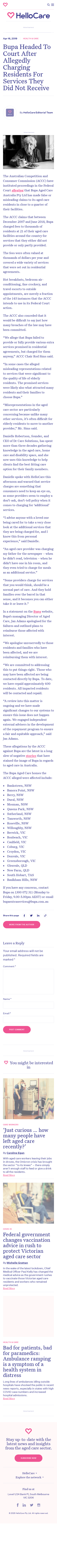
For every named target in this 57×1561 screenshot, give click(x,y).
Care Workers (10, 1125)
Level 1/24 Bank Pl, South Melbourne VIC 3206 (28, 1496)
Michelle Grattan (17, 1262)
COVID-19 (7, 1229)
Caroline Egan (15, 1152)
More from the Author (21, 924)
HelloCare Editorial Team (38, 112)
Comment (9, 966)
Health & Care (31, 39)
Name (7, 998)
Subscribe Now (28, 1458)
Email (7, 1013)
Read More (9, 1175)
